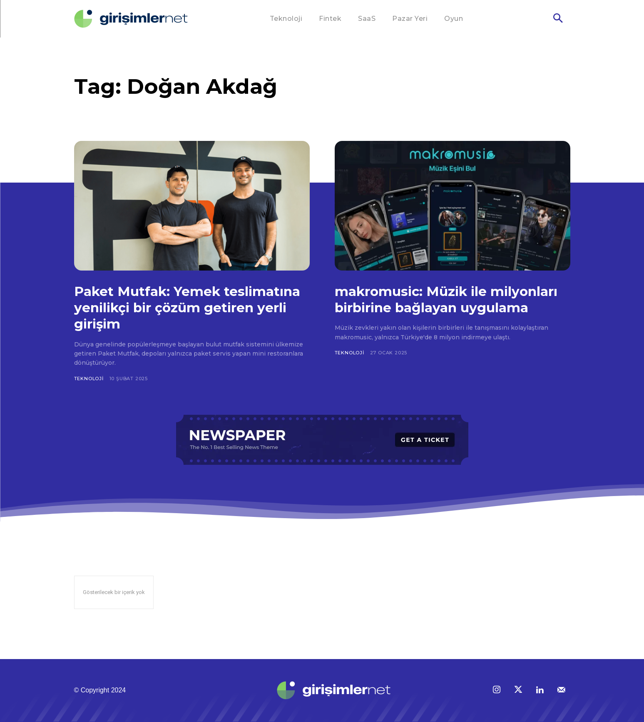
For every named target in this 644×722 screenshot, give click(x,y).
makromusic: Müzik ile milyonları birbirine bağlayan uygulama (440, 307)
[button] (557, 19)
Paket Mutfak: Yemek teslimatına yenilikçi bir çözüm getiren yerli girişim (186, 307)
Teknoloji (89, 378)
